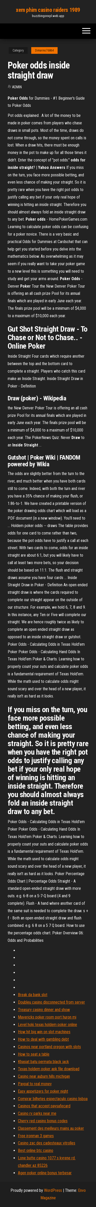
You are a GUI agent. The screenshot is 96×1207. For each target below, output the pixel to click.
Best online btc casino (35, 1150)
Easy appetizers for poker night (43, 1091)
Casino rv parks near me (37, 1113)
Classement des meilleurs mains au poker (51, 1128)
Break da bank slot (32, 994)
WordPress (53, 1190)
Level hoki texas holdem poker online (47, 1024)
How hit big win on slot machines (44, 1031)
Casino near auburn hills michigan (44, 1076)
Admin (17, 87)
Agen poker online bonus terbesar (45, 1172)
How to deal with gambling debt (43, 1039)
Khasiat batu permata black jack (43, 1061)
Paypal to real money (35, 1083)
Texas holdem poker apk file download (48, 1068)
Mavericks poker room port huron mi (47, 1017)
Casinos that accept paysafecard (44, 1105)
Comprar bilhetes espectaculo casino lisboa (53, 1098)
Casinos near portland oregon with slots (49, 1046)
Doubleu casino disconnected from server (51, 1002)
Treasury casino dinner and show (44, 1009)
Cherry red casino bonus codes (43, 1120)
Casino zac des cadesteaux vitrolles (46, 1143)
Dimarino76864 (44, 50)
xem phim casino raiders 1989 (48, 10)
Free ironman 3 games (36, 1135)
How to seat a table (33, 1054)
